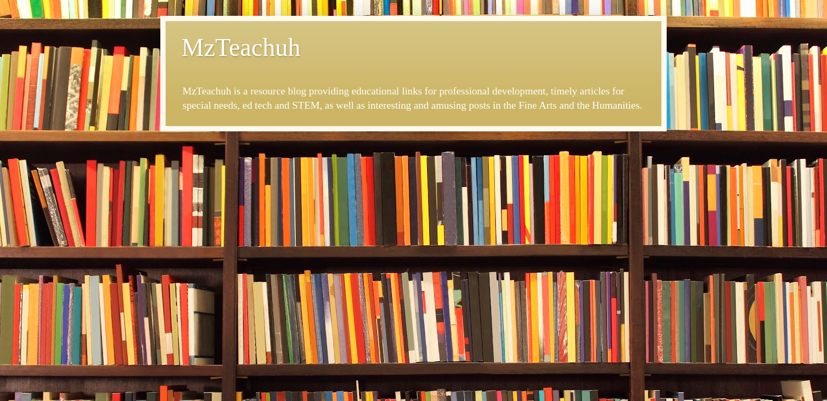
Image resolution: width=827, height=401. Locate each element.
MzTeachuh (241, 47)
